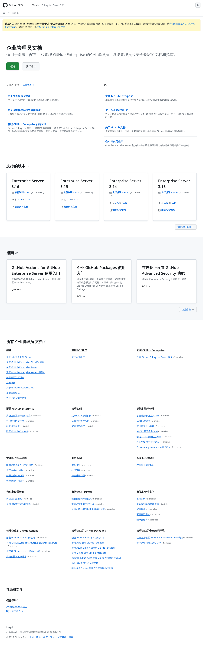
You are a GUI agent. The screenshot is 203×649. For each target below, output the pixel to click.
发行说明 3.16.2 (22, 192)
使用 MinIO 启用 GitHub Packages (89, 552)
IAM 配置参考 (148, 421)
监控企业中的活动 (82, 491)
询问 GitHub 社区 (16, 606)
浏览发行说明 (185, 226)
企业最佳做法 (13, 392)
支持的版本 (17, 166)
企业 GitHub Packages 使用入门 (88, 537)
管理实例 (77, 408)
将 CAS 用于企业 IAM (152, 431)
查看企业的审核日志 (87, 498)
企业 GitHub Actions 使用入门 (26, 537)
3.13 (76, 199)
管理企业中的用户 (21, 470)
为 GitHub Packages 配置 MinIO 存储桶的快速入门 (97, 557)
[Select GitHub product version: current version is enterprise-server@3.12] (50, 5)
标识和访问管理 (145, 408)
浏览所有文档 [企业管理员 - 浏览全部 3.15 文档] (70, 206)
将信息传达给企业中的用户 (24, 465)
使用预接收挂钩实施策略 (23, 504)
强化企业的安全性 (20, 421)
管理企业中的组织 (20, 475)
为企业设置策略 (15, 491)
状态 (45, 637)
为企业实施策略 (19, 498)
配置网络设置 (18, 426)
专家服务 (61, 637)
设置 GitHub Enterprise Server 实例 (160, 357)
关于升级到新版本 (15, 377)
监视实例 (146, 498)
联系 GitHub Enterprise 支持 (50, 26)
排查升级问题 (83, 475)
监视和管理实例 (145, 491)
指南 (12, 252)
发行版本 (31, 66)
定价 (52, 637)
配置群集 (147, 509)
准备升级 (81, 465)
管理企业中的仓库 (20, 481)
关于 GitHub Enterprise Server (21, 367)
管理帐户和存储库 (16, 458)
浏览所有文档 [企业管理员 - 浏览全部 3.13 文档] (168, 209)
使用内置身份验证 (150, 426)
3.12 (125, 202)
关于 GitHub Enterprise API (20, 387)
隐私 (38, 637)
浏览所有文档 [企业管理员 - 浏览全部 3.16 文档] (21, 206)
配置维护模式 (83, 426)
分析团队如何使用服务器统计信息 (93, 509)
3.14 (27, 199)
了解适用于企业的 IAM (153, 415)
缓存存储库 (147, 519)
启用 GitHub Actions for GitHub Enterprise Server (31, 544)
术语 (31, 637)
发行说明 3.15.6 (71, 192)
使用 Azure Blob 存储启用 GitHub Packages (94, 547)
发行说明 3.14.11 (120, 192)
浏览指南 (188, 309)
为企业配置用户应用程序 (23, 415)
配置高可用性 (148, 514)
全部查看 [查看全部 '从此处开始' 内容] (29, 85)
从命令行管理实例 (85, 421)
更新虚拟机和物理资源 (153, 504)
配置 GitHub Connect (22, 431)
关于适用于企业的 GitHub (19, 357)
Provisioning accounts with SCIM (159, 447)
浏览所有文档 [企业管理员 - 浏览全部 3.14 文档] (119, 209)
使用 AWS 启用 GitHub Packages (88, 542)
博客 (71, 637)
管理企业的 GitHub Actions (22, 530)
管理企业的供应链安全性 (154, 543)
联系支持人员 (14, 611)
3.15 (19, 199)
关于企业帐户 (78, 357)
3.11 (174, 202)
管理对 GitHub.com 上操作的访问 (28, 551)
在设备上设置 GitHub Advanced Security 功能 (165, 537)
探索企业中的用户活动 (88, 504)
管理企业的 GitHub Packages (89, 530)
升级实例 (77, 458)
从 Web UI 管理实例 (87, 415)
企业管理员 (13, 12)
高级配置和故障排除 (21, 556)
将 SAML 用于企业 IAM (153, 442)
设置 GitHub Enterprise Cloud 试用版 (25, 362)
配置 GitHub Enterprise (20, 408)
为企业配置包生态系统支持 (85, 562)
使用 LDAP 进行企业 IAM (154, 436)
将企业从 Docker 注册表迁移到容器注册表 (92, 568)
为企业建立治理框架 (16, 397)
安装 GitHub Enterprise (150, 350)
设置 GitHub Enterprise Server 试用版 (25, 372)
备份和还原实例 (145, 458)
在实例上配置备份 (145, 464)
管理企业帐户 (79, 350)
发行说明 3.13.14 (169, 192)
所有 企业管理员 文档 (26, 341)
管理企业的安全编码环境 (150, 530)
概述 (12, 66)
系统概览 (10, 382)
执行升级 (81, 470)
